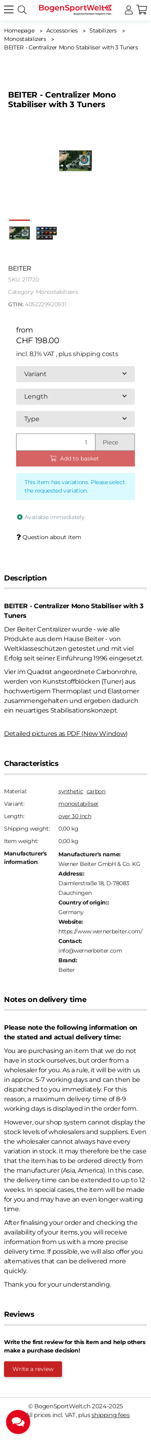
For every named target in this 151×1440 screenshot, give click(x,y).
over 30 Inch (74, 816)
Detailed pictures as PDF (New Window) (66, 733)
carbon (96, 791)
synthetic (70, 791)
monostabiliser (78, 803)
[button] (128, 10)
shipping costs (95, 354)
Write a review (33, 1369)
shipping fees (110, 1415)
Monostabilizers (57, 291)
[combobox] (75, 374)
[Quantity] (55, 442)
